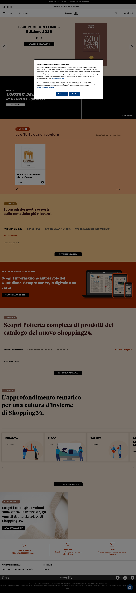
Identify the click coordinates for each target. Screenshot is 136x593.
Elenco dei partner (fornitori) (45, 87)
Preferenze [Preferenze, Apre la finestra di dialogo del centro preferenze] (61, 93)
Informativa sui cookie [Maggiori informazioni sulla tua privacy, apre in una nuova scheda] (58, 78)
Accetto (74, 93)
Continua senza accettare (94, 62)
